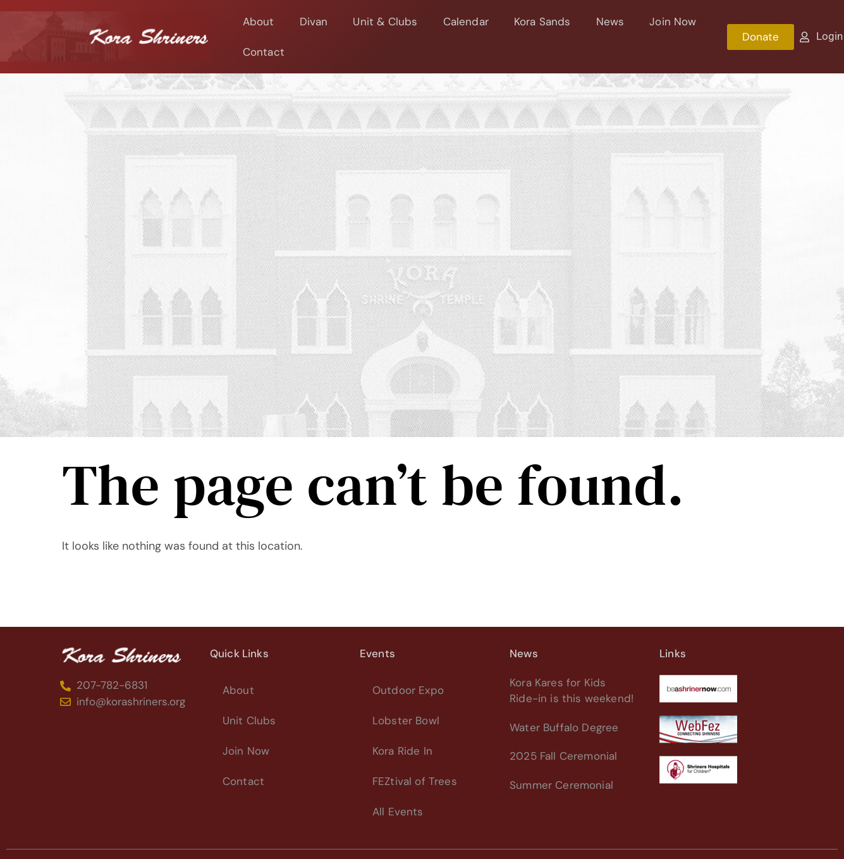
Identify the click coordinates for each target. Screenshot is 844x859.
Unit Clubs (249, 720)
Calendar (466, 21)
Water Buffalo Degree (564, 727)
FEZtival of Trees (414, 781)
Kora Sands (542, 21)
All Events (398, 812)
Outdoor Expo (408, 690)
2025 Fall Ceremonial (563, 756)
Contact (263, 52)
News (610, 21)
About (258, 21)
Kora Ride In (402, 751)
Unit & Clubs (385, 21)
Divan (314, 21)
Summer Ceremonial (561, 785)
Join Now (672, 21)
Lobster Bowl (405, 720)
